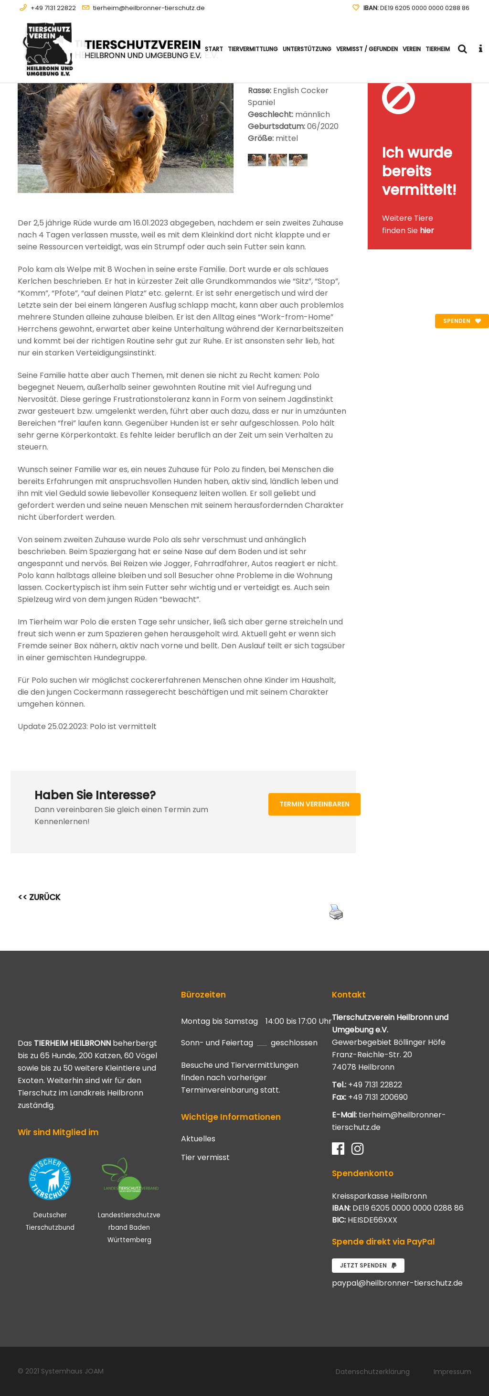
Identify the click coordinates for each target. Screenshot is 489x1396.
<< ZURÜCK (39, 897)
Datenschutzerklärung (373, 1371)
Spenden (462, 321)
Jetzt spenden (368, 1265)
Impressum (452, 1371)
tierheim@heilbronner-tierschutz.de (149, 7)
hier (427, 230)
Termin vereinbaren (314, 804)
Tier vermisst (205, 1157)
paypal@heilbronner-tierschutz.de (397, 1283)
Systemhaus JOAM (72, 1371)
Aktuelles (198, 1139)
